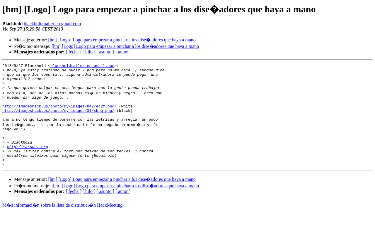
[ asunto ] (105, 51)
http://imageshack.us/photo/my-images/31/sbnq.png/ (58, 119)
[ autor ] (123, 51)
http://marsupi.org (27, 161)
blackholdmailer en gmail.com (52, 23)
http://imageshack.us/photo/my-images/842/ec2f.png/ (59, 114)
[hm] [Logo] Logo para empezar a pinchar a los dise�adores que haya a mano (121, 39)
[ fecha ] (73, 51)
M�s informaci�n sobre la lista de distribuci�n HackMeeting (62, 223)
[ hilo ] (89, 51)
